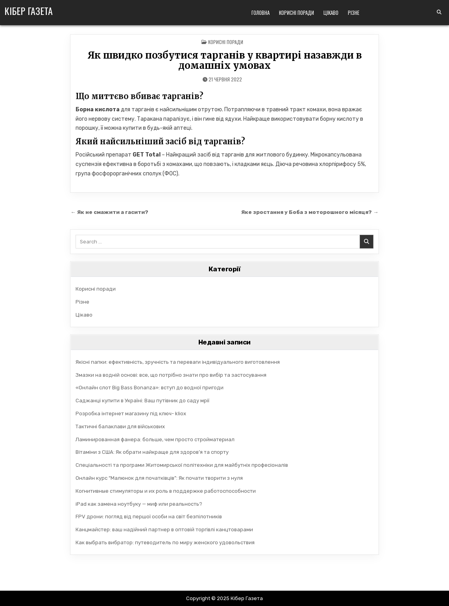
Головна (260, 13)
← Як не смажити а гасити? (109, 212)
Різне (353, 13)
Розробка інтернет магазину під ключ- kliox (131, 413)
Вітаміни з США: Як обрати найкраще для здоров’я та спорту (152, 452)
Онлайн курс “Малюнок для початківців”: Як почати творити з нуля (159, 478)
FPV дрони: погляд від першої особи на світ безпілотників (149, 516)
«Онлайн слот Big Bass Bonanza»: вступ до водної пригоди (150, 387)
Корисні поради (296, 13)
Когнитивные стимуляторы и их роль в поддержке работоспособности (166, 491)
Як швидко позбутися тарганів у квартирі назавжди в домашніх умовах (224, 60)
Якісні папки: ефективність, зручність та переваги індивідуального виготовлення (178, 362)
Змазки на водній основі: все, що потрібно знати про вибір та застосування (171, 375)
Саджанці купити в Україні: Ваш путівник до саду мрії (142, 400)
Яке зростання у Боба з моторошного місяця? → (310, 212)
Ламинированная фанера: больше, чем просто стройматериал (155, 439)
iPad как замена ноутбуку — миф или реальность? (139, 504)
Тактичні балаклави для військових (120, 426)
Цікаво (330, 13)
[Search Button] (439, 12)
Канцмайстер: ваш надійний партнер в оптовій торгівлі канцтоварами (164, 529)
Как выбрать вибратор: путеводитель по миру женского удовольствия (165, 542)
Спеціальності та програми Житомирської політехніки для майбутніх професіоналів (182, 465)
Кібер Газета (28, 11)
